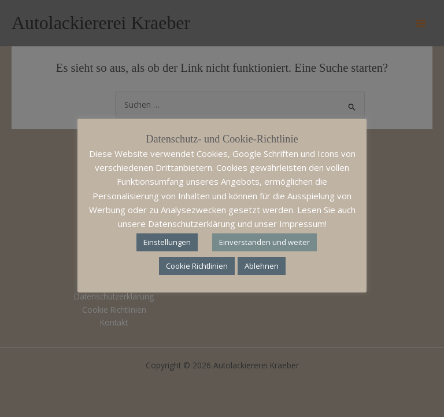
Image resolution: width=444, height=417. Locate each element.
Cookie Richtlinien (197, 266)
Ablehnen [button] (262, 266)
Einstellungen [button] (167, 242)
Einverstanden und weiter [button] (264, 242)
